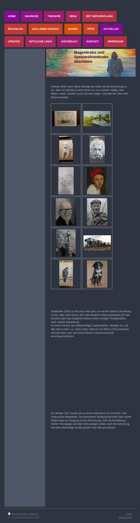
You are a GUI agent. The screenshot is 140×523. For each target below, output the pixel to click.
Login (129, 513)
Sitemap (33, 513)
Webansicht (125, 517)
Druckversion (18, 513)
